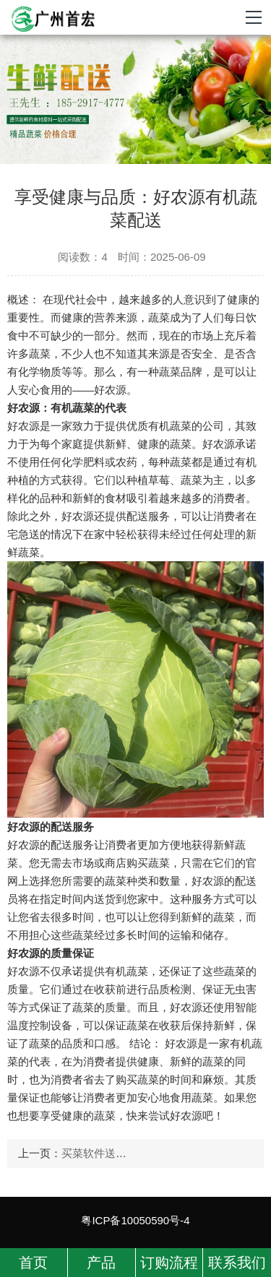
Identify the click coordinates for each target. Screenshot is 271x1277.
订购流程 (169, 1262)
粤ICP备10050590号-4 (135, 1220)
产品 (101, 1262)
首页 (33, 1262)
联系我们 (237, 1262)
